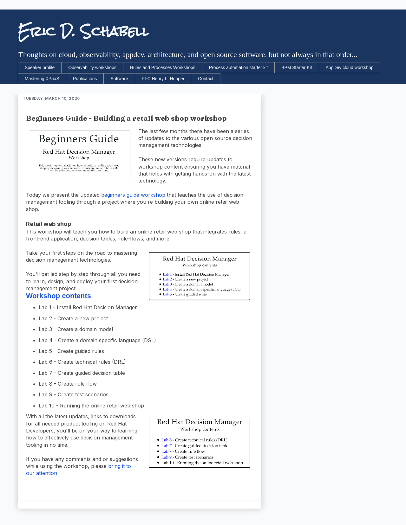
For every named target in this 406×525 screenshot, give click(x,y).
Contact (205, 78)
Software (119, 78)
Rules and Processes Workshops (162, 67)
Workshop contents (58, 296)
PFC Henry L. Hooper (163, 78)
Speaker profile (40, 67)
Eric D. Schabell (83, 31)
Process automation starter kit (238, 67)
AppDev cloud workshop (350, 67)
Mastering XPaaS (42, 78)
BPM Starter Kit (296, 67)
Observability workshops (92, 67)
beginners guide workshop (133, 195)
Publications (85, 78)
